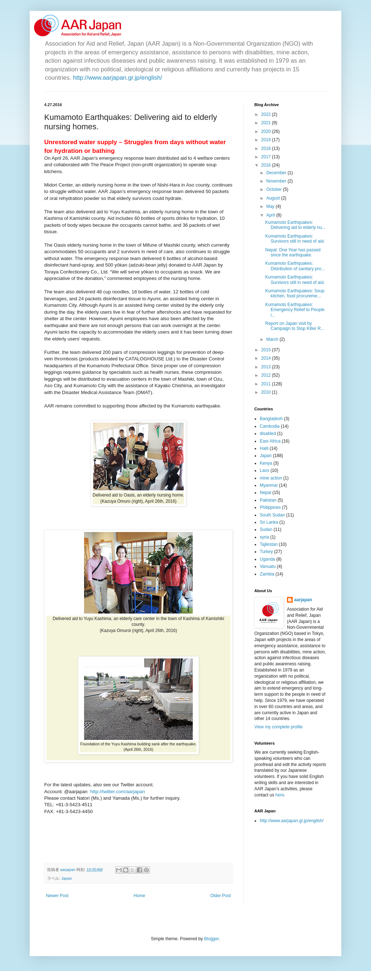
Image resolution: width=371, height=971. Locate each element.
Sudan (266, 529)
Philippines (270, 507)
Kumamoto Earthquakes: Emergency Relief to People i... (295, 310)
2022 (266, 114)
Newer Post (57, 895)
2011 (266, 383)
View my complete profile (278, 726)
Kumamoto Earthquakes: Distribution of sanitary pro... (295, 266)
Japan (66, 878)
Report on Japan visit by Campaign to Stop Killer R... (294, 326)
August (273, 198)
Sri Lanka (269, 522)
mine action (271, 478)
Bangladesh (271, 418)
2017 (266, 156)
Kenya (266, 463)
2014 (266, 358)
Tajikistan (269, 544)
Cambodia (270, 426)
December (277, 172)
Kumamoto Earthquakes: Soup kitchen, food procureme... (294, 293)
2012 (266, 375)
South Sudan (272, 515)
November (277, 181)
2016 (266, 165)
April (271, 215)
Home (139, 895)
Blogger (211, 938)
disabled (268, 433)
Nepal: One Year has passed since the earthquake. (293, 252)
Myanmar (269, 485)
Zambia (267, 574)
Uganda (267, 559)
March (273, 339)
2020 (266, 131)
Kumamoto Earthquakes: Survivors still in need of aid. (295, 239)
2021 (266, 122)
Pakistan (268, 500)
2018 (266, 148)
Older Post (220, 895)
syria (264, 537)
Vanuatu (268, 566)
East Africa (270, 441)
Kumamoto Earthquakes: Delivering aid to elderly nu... (295, 225)
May (271, 206)
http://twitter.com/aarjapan (117, 791)
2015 (266, 349)
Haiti (264, 448)
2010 (266, 392)
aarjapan (303, 599)
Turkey (266, 551)
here (279, 795)
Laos (264, 470)
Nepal (265, 492)
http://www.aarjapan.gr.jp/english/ (117, 77)
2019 (266, 139)
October (274, 189)
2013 (266, 366)
